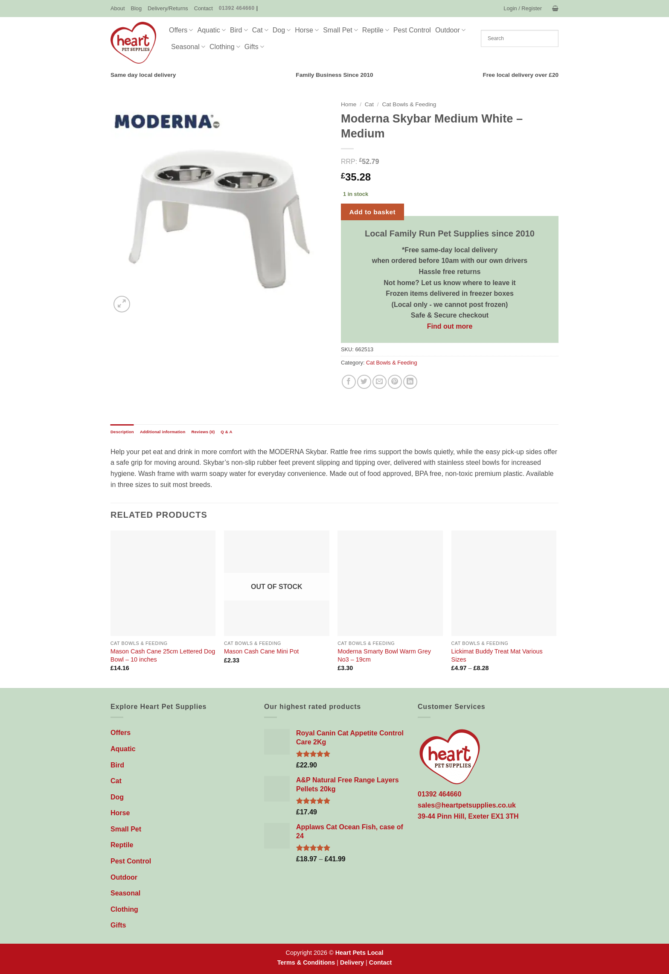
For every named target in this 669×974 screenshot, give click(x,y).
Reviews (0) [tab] (203, 431)
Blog (136, 8)
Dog (282, 30)
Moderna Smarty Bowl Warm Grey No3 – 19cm (384, 655)
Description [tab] (122, 431)
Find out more (450, 326)
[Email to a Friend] (379, 382)
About (118, 8)
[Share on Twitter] (364, 382)
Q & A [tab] (226, 431)
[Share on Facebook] (349, 382)
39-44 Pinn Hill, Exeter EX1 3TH (468, 816)
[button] (522, 8)
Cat (260, 30)
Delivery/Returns (168, 8)
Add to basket (372, 212)
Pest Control (412, 30)
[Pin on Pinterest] (395, 382)
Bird (239, 30)
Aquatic (211, 30)
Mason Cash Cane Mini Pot (261, 651)
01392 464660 (237, 8)
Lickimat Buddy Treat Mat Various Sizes (497, 655)
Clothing (224, 47)
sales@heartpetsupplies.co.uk (467, 805)
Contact (203, 8)
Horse (307, 30)
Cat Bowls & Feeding (409, 104)
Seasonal (188, 47)
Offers (181, 30)
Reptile (375, 30)
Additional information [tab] (163, 431)
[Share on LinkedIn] (410, 382)
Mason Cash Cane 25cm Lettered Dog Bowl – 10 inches (163, 655)
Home (348, 104)
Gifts (254, 47)
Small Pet (340, 30)
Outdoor (450, 30)
